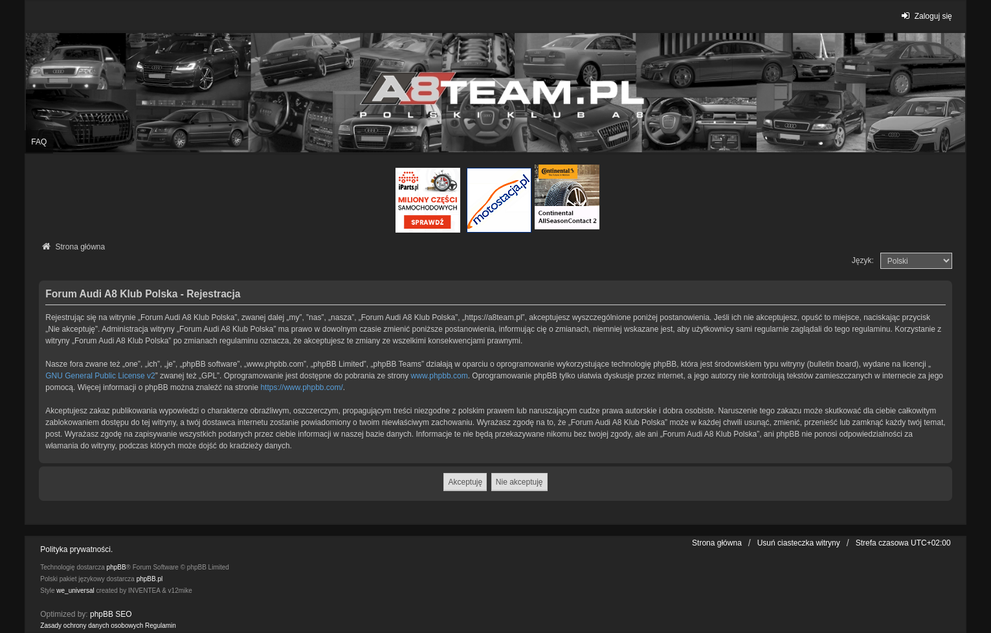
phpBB (116, 567)
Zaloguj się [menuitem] (925, 16)
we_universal (75, 590)
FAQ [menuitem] (39, 141)
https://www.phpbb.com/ (301, 387)
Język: (863, 260)
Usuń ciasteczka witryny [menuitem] (798, 542)
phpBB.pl (150, 578)
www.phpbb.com (439, 375)
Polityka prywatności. (76, 549)
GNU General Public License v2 (100, 375)
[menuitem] (91, 626)
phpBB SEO (111, 614)
